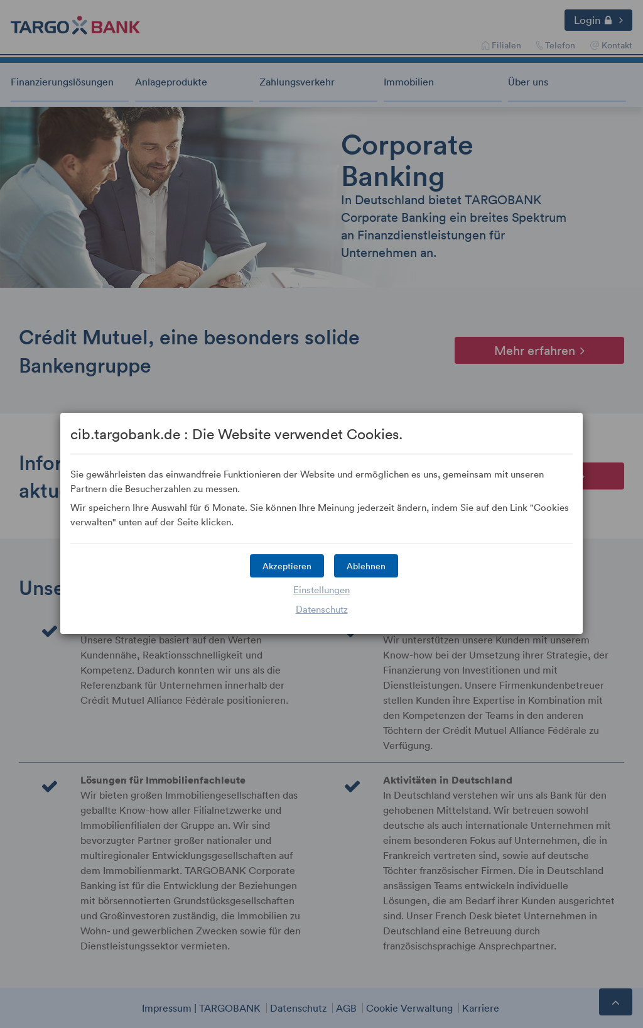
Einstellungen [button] (321, 589)
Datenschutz (322, 609)
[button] (287, 565)
